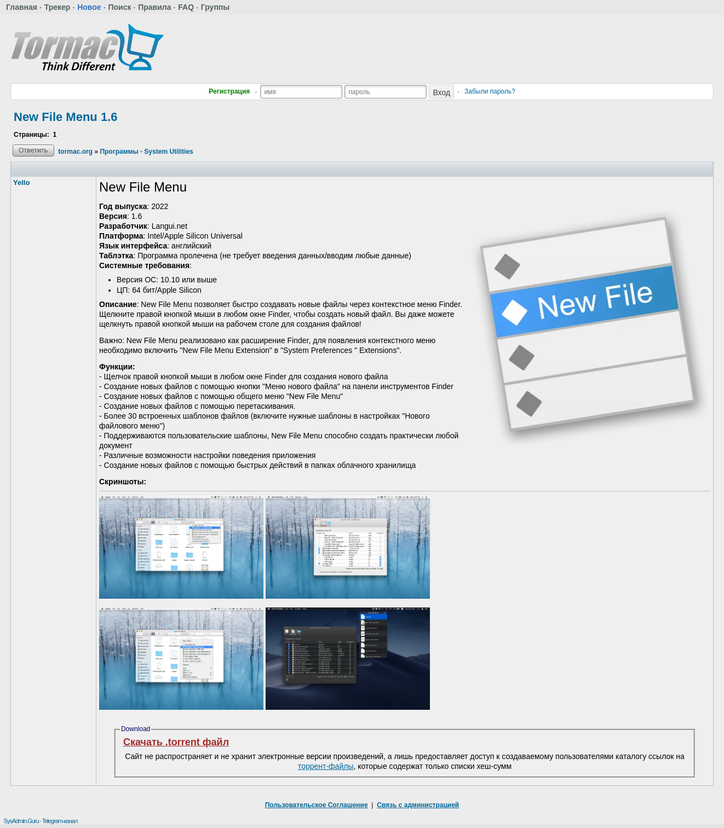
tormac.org (75, 151)
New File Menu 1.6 (66, 117)
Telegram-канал (60, 821)
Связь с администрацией (418, 805)
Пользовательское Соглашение (316, 805)
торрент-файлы (326, 766)
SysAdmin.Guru (21, 821)
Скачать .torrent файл (176, 742)
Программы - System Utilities (146, 151)
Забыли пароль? (489, 91)
